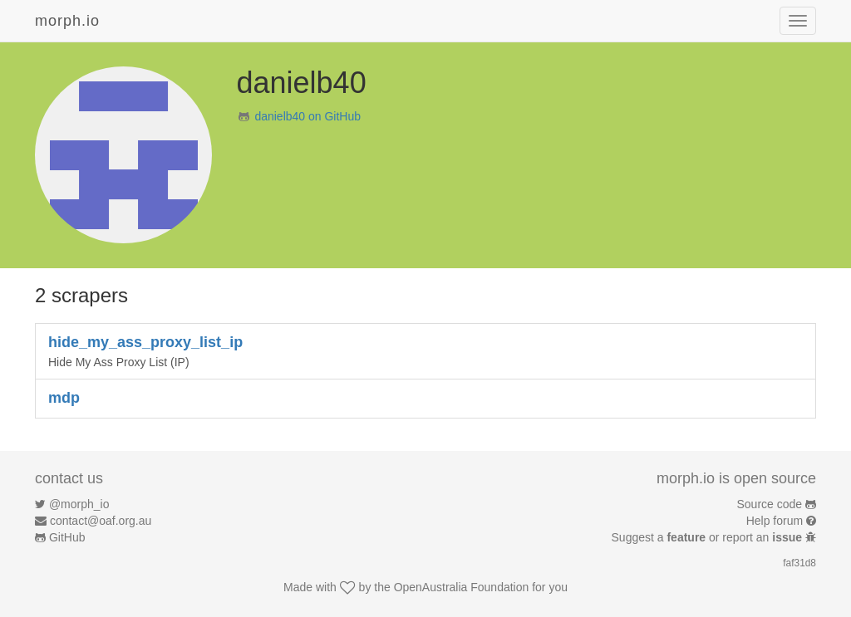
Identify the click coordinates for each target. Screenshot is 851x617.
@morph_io (79, 504)
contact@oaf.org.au (100, 520)
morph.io (67, 20)
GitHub (67, 537)
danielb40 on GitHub (307, 116)
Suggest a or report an (708, 537)
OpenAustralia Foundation (461, 587)
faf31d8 (799, 563)
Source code (770, 504)
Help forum (774, 520)
